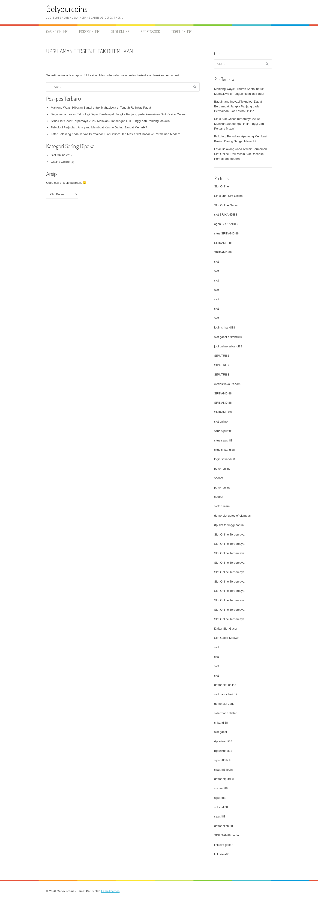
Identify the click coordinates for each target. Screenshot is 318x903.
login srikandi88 (224, 327)
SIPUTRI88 (221, 355)
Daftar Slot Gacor (225, 628)
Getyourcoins (66, 8)
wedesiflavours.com (227, 384)
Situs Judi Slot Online (228, 196)
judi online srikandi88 (228, 346)
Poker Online (89, 31)
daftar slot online (225, 685)
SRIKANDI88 (223, 252)
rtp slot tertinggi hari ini (229, 525)
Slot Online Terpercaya (229, 534)
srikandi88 (221, 722)
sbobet (218, 478)
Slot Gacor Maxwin (226, 638)
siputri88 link (222, 760)
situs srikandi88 (224, 449)
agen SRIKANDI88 (226, 224)
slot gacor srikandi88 (228, 337)
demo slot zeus (224, 703)
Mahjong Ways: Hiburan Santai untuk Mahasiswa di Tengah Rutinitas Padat (101, 107)
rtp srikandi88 (223, 741)
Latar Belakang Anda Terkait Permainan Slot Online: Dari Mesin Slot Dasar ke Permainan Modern (115, 134)
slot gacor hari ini (225, 694)
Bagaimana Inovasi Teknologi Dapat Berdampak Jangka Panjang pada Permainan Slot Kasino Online (118, 114)
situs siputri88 (223, 431)
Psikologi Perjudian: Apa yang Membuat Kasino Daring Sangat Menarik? (99, 127)
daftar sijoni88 (223, 826)
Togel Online (181, 31)
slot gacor (220, 732)
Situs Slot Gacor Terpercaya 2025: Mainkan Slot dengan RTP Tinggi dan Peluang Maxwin (110, 121)
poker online (222, 468)
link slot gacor (223, 845)
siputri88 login (223, 769)
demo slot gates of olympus (232, 515)
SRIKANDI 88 (223, 243)
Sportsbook (150, 31)
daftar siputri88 (224, 779)
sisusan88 (221, 788)
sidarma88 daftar (225, 713)
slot (216, 261)
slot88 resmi (222, 506)
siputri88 (219, 797)
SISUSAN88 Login (226, 835)
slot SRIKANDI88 (225, 214)
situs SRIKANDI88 (226, 233)
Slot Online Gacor (226, 205)
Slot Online (120, 31)
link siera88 (221, 854)
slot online (221, 421)
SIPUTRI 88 (222, 365)
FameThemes (110, 891)
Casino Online (57, 31)
